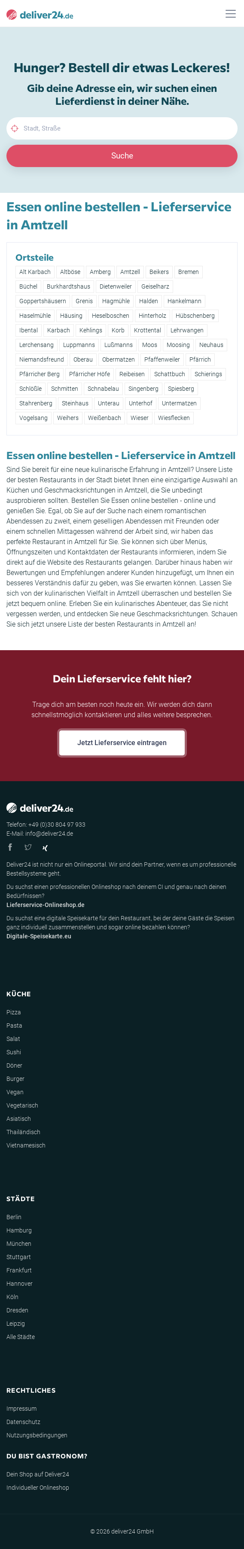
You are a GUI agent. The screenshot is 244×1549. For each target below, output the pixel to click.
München (18, 1243)
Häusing (71, 315)
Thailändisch (23, 1132)
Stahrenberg (35, 403)
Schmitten (64, 388)
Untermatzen (179, 403)
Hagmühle (116, 301)
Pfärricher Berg (39, 374)
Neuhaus (211, 344)
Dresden (17, 1310)
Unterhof (140, 403)
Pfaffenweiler (162, 359)
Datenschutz (23, 1421)
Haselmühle (35, 315)
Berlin (13, 1217)
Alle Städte (20, 1336)
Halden (148, 301)
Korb (118, 330)
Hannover (19, 1283)
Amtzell (130, 271)
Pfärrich (200, 359)
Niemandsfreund (41, 359)
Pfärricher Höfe (89, 374)
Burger (15, 1078)
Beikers (159, 271)
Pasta (14, 1025)
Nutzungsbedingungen (36, 1435)
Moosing (178, 344)
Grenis (84, 301)
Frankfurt (19, 1270)
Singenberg (143, 388)
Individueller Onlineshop (37, 1487)
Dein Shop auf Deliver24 (37, 1474)
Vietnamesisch (26, 1145)
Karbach (58, 330)
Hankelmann (184, 301)
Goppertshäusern (42, 301)
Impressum (21, 1408)
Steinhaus (75, 403)
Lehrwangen (187, 330)
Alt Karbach (35, 271)
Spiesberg (181, 388)
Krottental (147, 330)
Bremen (188, 271)
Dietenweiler (116, 286)
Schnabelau (103, 388)
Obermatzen (118, 359)
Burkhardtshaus (68, 286)
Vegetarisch (22, 1105)
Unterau (108, 403)
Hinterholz (152, 315)
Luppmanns (79, 344)
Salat (13, 1038)
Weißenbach (104, 417)
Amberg (100, 271)
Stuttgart (18, 1257)
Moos (149, 344)
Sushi (13, 1052)
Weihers (68, 417)
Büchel (28, 286)
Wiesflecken (174, 417)
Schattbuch (169, 374)
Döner (14, 1065)
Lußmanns (118, 344)
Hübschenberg (195, 315)
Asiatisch (18, 1118)
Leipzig (15, 1323)
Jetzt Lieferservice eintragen (122, 743)
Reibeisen (132, 374)
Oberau (83, 359)
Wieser (140, 417)
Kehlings (90, 330)
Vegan (15, 1092)
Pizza (13, 1012)
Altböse (70, 271)
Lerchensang (36, 344)
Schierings (208, 374)
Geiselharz (155, 286)
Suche (122, 156)
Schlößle (30, 388)
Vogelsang (33, 417)
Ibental (28, 330)
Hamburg (19, 1230)
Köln (12, 1296)
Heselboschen (110, 315)
